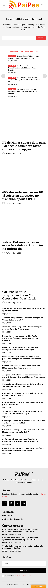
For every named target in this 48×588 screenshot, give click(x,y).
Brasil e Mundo (8, 534)
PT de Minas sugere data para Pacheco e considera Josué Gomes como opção (24, 146)
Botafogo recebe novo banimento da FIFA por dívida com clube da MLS (23, 422)
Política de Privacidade (23, 576)
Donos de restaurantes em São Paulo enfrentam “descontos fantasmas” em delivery (20, 338)
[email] (24, 563)
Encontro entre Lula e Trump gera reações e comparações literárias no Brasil (23, 449)
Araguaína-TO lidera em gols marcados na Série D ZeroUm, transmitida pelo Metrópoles (23, 376)
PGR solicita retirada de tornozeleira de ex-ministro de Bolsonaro (22, 394)
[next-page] (45, 76)
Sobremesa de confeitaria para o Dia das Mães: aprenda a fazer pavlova (21, 367)
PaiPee (8, 153)
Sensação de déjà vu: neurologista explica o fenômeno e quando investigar (22, 385)
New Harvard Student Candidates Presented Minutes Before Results (22, 68)
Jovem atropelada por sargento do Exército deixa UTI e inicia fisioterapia (22, 412)
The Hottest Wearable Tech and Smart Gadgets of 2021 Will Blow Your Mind (24, 80)
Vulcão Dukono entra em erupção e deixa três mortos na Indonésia (22, 245)
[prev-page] (3, 76)
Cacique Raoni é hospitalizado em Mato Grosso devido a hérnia (19, 295)
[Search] (41, 38)
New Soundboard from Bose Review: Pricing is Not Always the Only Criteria (22, 91)
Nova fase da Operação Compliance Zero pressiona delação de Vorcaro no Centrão (21, 357)
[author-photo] (3, 153)
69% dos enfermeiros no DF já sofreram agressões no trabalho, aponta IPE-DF (22, 195)
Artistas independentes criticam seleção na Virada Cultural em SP (22, 319)
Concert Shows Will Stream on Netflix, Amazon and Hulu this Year (23, 57)
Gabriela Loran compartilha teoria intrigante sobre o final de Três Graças (23, 328)
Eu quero (24, 570)
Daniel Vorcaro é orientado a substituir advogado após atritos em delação (20, 348)
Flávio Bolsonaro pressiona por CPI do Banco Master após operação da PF (23, 431)
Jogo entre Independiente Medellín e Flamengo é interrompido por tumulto (20, 440)
